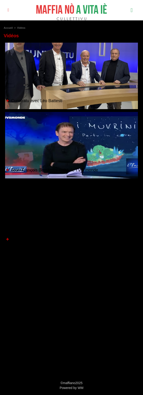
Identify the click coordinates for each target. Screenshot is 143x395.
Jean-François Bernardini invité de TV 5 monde (52, 170)
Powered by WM (72, 388)
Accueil (8, 27)
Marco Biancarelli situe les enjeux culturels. (48, 239)
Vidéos (21, 27)
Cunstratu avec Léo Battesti (34, 100)
